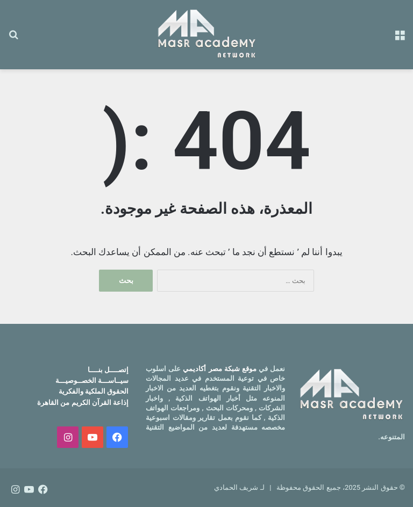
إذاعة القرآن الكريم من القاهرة (83, 403)
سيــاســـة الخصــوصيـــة (92, 380)
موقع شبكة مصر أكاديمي (220, 369)
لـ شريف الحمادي (239, 487)
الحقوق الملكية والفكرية (94, 391)
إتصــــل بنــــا (108, 370)
